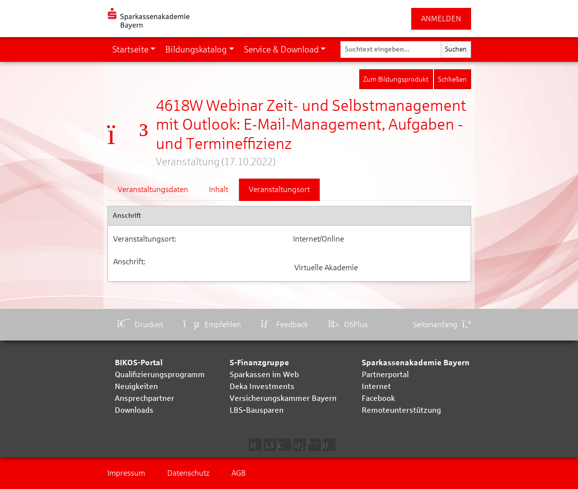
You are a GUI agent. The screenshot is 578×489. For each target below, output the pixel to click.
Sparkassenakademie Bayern (416, 362)
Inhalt (218, 189)
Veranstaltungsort (279, 189)
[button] (134, 49)
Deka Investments (262, 386)
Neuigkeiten (136, 386)
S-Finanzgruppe (259, 362)
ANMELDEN (441, 18)
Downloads (134, 410)
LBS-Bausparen (257, 410)
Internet (376, 386)
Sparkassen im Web (264, 374)
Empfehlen (212, 324)
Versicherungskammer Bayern (283, 398)
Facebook (378, 398)
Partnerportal (385, 374)
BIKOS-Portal (139, 362)
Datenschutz (188, 473)
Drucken (140, 324)
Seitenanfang (442, 324)
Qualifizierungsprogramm (160, 374)
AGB (239, 473)
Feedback (284, 324)
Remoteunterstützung (401, 410)
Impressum (126, 473)
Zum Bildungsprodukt (396, 79)
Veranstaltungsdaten (153, 189)
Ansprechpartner (144, 398)
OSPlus (348, 324)
